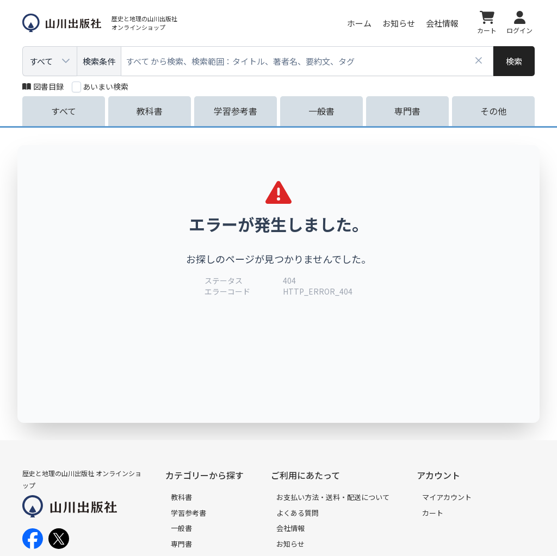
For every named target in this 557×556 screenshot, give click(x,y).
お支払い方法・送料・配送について (332, 497)
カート (432, 513)
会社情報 (442, 23)
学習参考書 (188, 513)
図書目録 (43, 86)
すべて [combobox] (41, 61)
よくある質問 (297, 513)
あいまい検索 (105, 86)
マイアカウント (447, 497)
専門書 (181, 544)
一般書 (181, 528)
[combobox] (307, 61)
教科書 (181, 497)
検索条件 (99, 61)
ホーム (359, 23)
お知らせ (398, 23)
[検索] (514, 61)
